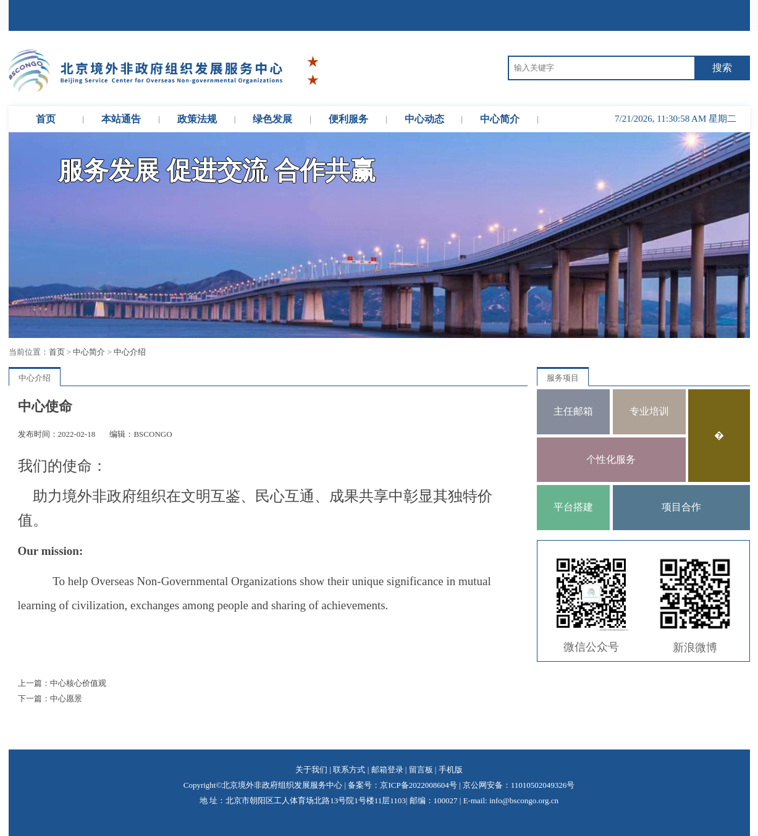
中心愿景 (66, 698)
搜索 (722, 67)
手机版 (451, 769)
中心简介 (500, 119)
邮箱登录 (387, 769)
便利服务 (348, 119)
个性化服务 (611, 459)
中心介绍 (130, 352)
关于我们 (311, 769)
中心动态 (424, 119)
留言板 (421, 769)
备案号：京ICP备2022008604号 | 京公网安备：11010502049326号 (461, 785)
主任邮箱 (573, 411)
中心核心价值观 (78, 683)
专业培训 (649, 411)
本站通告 (121, 119)
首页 (46, 119)
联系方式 (349, 769)
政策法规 (197, 119)
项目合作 (681, 507)
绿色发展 (272, 119)
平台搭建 (573, 507)
